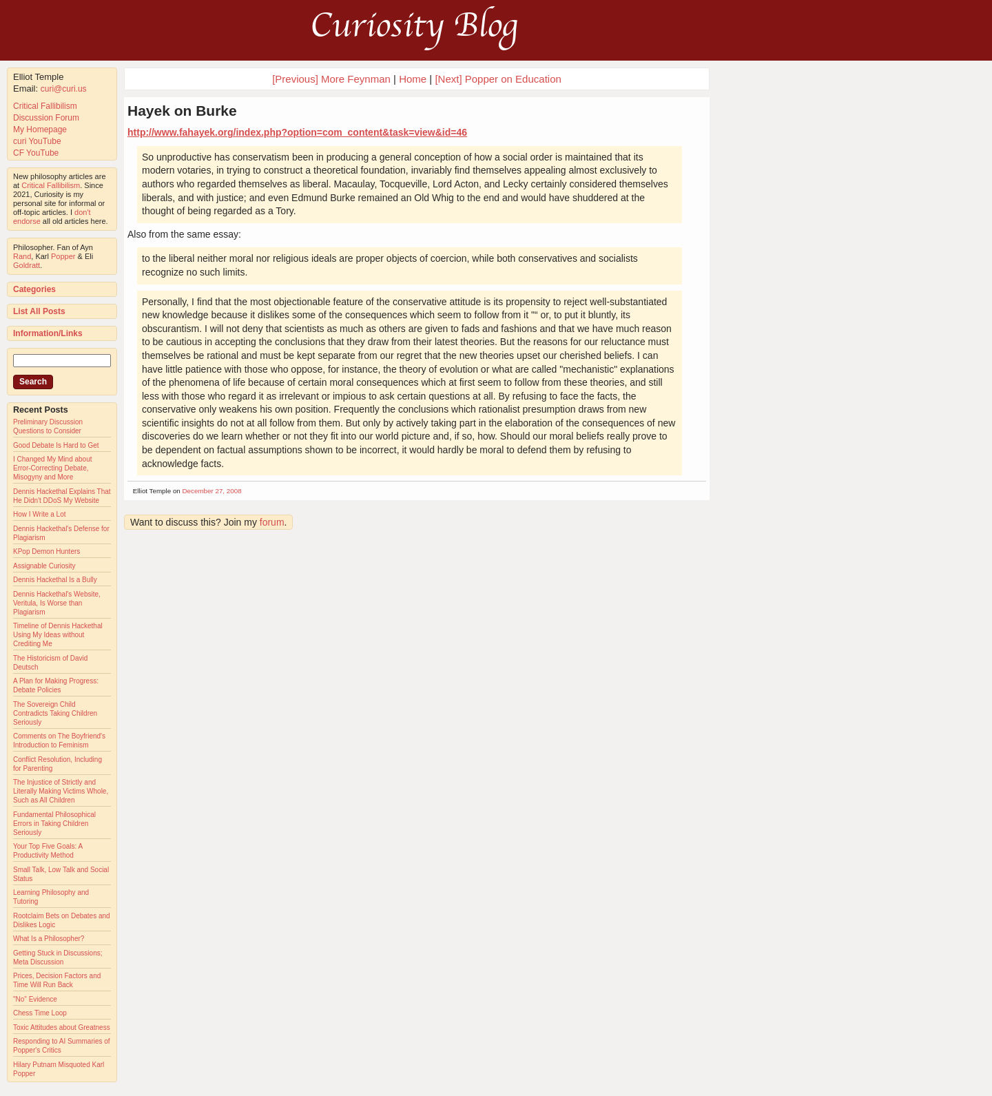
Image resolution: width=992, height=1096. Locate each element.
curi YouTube (37, 141)
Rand (22, 256)
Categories (34, 289)
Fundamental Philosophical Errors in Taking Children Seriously (54, 823)
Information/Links (48, 333)
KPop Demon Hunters (46, 551)
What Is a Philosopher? (48, 938)
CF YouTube (36, 153)
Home (412, 79)
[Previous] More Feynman (331, 79)
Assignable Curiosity (44, 566)
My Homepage (40, 129)
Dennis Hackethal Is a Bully (55, 579)
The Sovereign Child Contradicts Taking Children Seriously (55, 713)
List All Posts (39, 311)
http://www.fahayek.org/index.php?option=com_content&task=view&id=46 (297, 132)
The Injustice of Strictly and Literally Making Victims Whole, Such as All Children (60, 791)
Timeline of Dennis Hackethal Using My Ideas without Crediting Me (58, 635)
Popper (63, 256)
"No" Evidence (35, 999)
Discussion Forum (46, 118)
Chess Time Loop (40, 1013)
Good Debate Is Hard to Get (56, 445)
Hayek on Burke (182, 110)
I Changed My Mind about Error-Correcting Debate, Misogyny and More (52, 468)
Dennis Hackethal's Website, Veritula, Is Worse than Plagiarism (57, 603)
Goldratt (26, 265)
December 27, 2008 (212, 491)
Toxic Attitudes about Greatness (61, 1027)
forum (272, 522)
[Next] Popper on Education (498, 79)
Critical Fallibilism (45, 106)
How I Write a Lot (39, 514)
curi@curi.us (64, 89)
